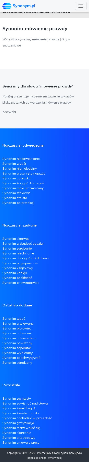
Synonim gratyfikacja (18, 423)
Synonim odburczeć (17, 333)
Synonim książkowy (17, 268)
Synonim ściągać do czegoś (23, 183)
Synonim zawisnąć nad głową (25, 403)
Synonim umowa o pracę (21, 442)
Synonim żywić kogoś (18, 408)
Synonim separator (16, 348)
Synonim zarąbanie (17, 248)
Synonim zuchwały (16, 398)
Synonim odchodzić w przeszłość (27, 418)
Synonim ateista (14, 198)
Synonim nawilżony (17, 343)
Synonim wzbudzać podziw (23, 243)
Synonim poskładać (17, 278)
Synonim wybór (14, 163)
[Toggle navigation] (81, 6)
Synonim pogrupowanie (20, 263)
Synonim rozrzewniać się (21, 428)
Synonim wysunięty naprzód (23, 173)
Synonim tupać (13, 318)
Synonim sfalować (16, 193)
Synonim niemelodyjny (19, 168)
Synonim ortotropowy (18, 437)
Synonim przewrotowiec (20, 283)
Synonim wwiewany (18, 323)
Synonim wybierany (17, 353)
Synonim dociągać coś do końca (26, 258)
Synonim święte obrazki (20, 413)
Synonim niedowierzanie (21, 159)
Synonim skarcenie (16, 433)
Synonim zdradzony (17, 362)
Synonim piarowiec (16, 328)
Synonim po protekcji (18, 203)
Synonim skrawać (15, 239)
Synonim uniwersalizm (19, 338)
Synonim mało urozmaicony (23, 188)
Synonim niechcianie (18, 253)
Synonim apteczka (16, 178)
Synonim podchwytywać (21, 358)
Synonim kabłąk (14, 273)
